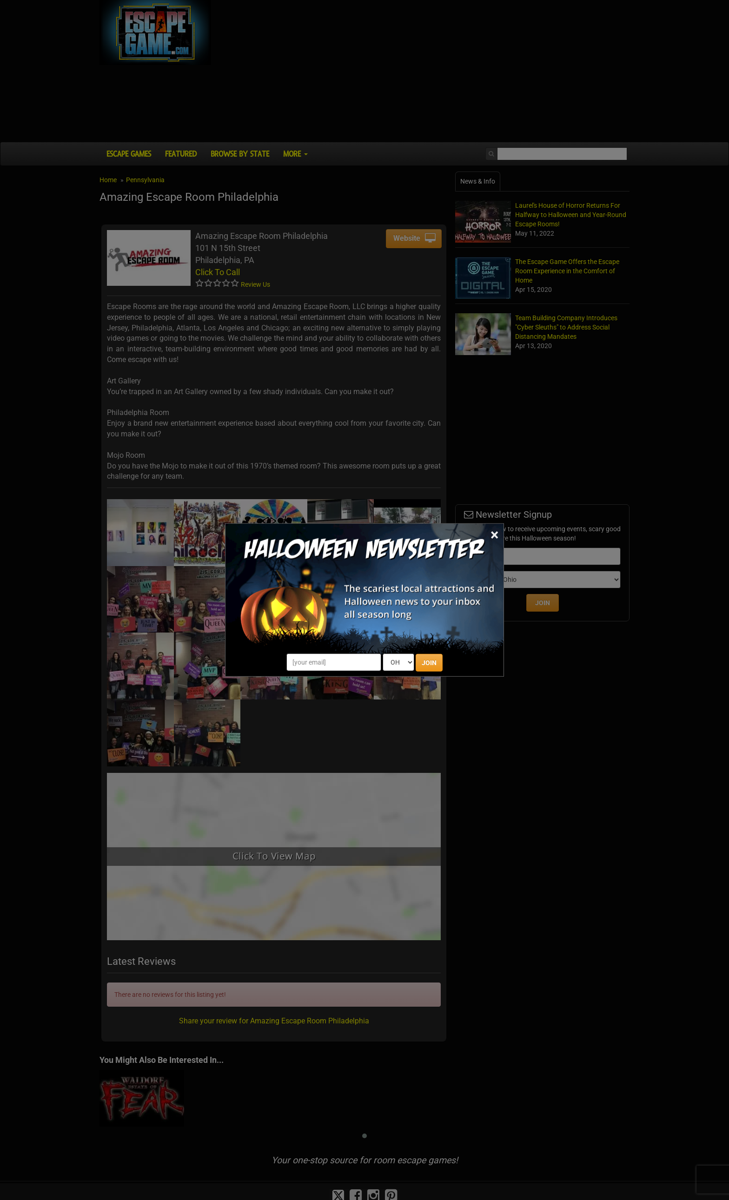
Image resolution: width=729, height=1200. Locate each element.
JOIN (429, 662)
